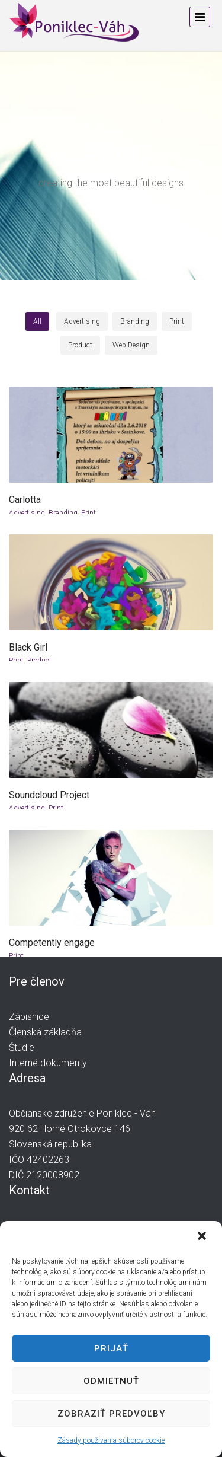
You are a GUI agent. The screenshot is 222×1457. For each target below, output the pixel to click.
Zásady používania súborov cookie (111, 1440)
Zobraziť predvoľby (111, 1413)
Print (88, 513)
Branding (63, 513)
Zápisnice (29, 1016)
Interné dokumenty (48, 1063)
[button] (203, 1237)
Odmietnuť (111, 1381)
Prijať (111, 1348)
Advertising (27, 513)
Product (39, 660)
